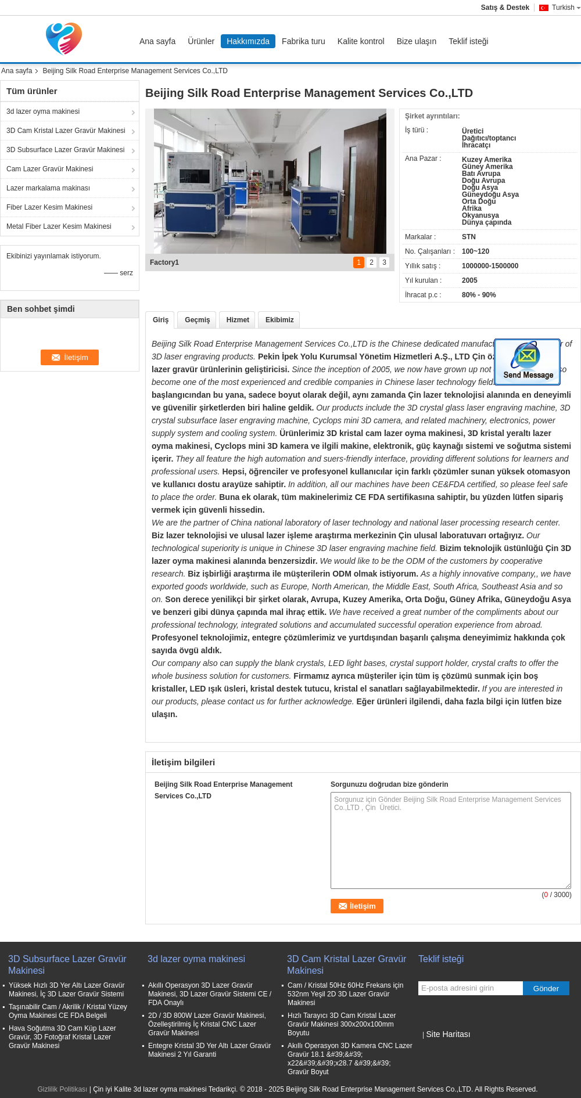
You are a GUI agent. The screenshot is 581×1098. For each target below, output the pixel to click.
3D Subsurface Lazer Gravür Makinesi (65, 150)
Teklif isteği (468, 41)
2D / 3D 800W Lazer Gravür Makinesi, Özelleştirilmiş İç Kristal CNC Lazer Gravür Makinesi (207, 1024)
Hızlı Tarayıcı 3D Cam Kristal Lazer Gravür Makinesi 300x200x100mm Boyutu (342, 1024)
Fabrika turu (303, 41)
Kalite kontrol (361, 41)
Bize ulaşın (416, 41)
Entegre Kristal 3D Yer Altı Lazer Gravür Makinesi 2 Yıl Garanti (209, 1050)
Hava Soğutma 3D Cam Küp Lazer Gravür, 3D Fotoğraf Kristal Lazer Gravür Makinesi (62, 1037)
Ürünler (201, 41)
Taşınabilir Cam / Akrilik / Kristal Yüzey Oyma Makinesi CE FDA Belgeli (68, 1011)
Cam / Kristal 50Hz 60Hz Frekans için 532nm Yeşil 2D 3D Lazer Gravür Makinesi (345, 994)
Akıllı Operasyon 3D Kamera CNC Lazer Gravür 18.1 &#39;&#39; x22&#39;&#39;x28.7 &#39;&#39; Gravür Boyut (350, 1059)
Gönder (546, 988)
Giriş (160, 320)
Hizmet (238, 320)
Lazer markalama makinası (48, 188)
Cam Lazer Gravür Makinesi (49, 169)
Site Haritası (448, 1034)
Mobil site (436, 1049)
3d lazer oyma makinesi (43, 111)
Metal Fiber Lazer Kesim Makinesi (59, 226)
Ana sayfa (157, 41)
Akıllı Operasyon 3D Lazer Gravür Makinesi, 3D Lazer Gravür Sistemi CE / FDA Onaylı (209, 994)
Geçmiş (197, 320)
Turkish (566, 7)
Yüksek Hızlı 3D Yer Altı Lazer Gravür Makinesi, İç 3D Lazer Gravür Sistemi (66, 989)
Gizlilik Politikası (62, 1089)
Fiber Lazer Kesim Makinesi (49, 207)
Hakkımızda (248, 41)
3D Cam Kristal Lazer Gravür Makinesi (65, 131)
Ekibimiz (280, 320)
